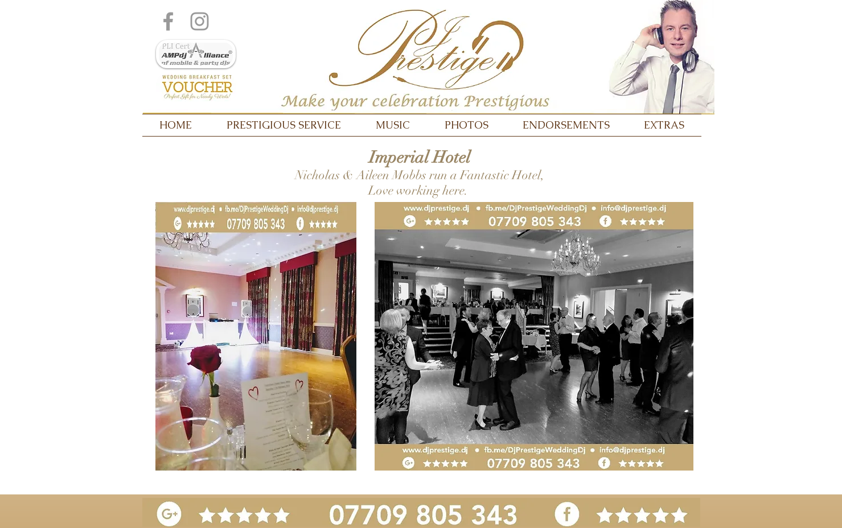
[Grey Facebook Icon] (168, 21)
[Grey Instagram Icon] (199, 21)
